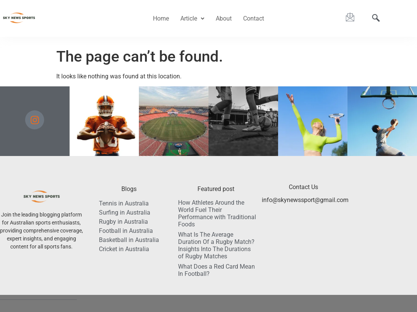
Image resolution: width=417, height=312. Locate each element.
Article (192, 18)
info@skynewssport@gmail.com (305, 200)
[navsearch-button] (376, 18)
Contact (253, 18)
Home (161, 18)
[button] (192, 18)
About (224, 18)
